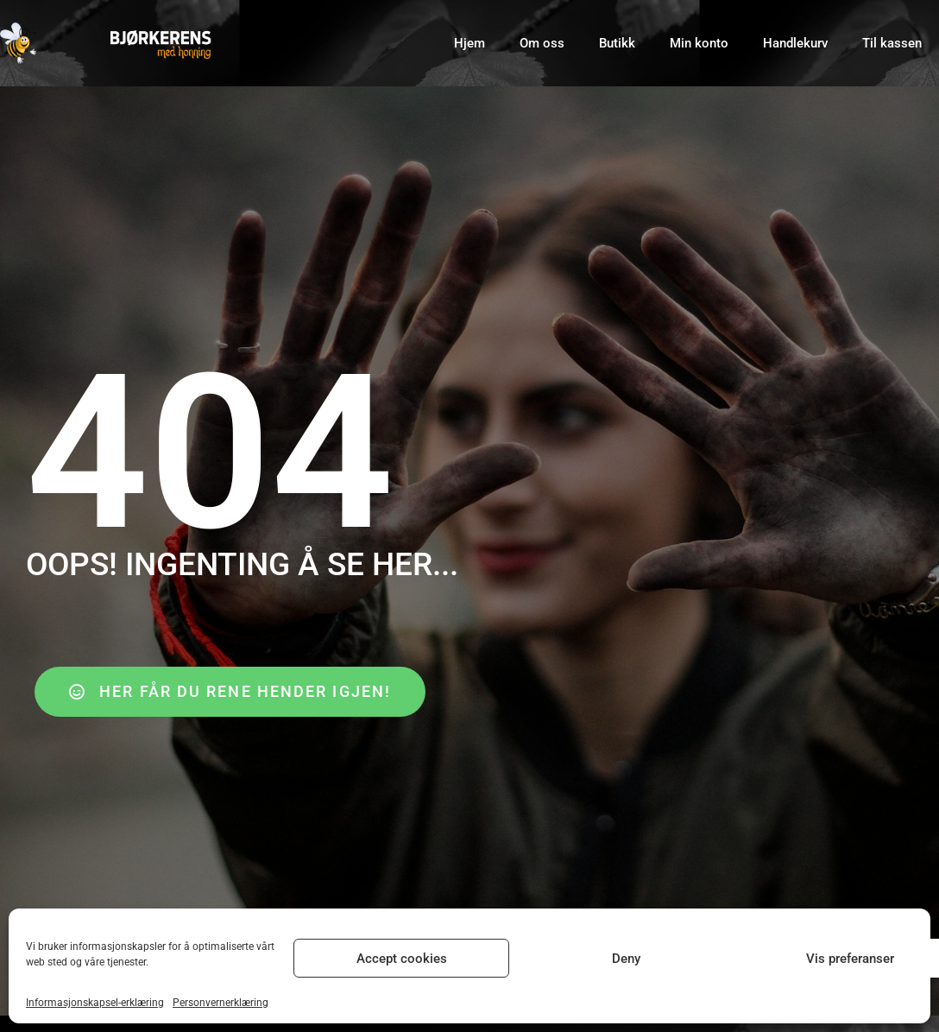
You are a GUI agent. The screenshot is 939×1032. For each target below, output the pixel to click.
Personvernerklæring (220, 1003)
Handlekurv (795, 43)
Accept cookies (401, 958)
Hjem (469, 43)
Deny (626, 958)
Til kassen (892, 43)
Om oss (542, 43)
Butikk (617, 43)
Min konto (699, 43)
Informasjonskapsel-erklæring (95, 1003)
